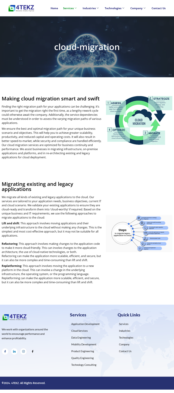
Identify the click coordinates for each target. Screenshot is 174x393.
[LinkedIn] (14, 351)
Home (54, 8)
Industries (91, 8)
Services (70, 8)
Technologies (114, 8)
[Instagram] (23, 351)
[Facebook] (5, 351)
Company (137, 8)
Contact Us (159, 8)
